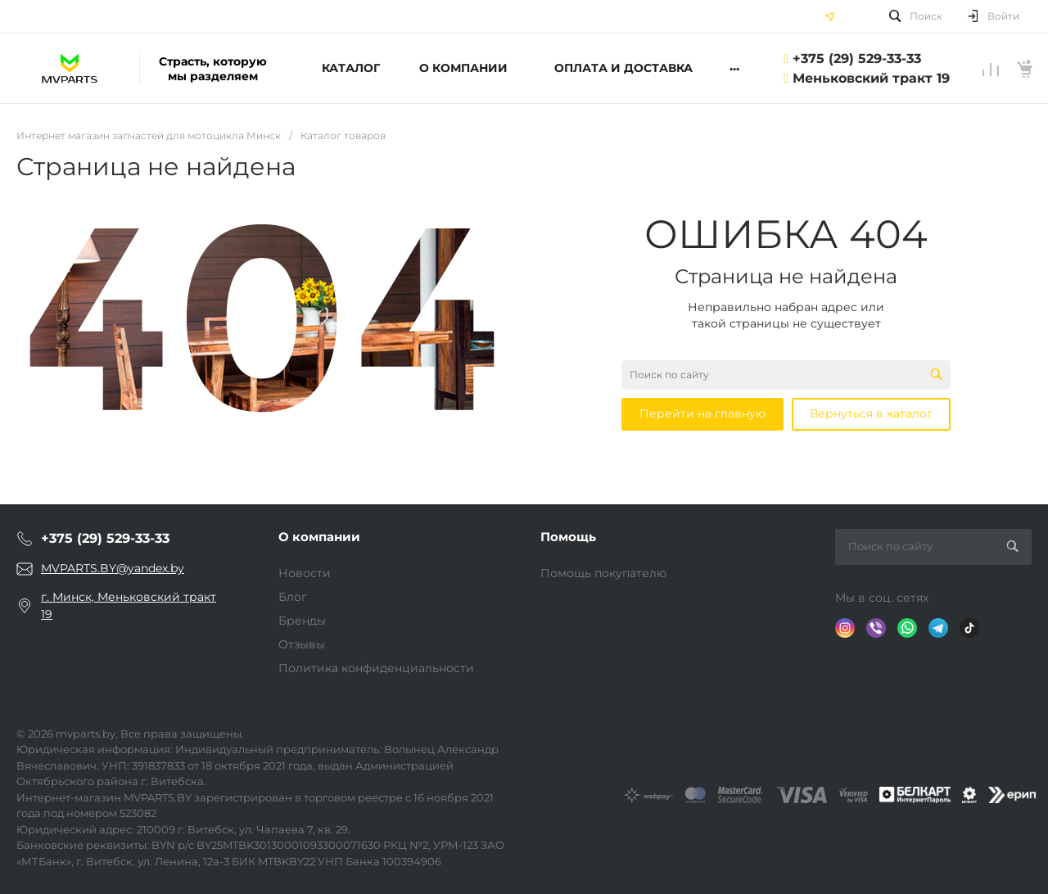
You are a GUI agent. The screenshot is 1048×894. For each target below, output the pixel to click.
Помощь (568, 536)
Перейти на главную (702, 413)
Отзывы (301, 644)
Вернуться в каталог (871, 413)
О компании (319, 536)
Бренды (302, 620)
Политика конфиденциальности (376, 668)
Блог (292, 596)
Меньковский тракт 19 (871, 78)
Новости (304, 573)
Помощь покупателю (603, 573)
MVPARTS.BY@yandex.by (112, 568)
